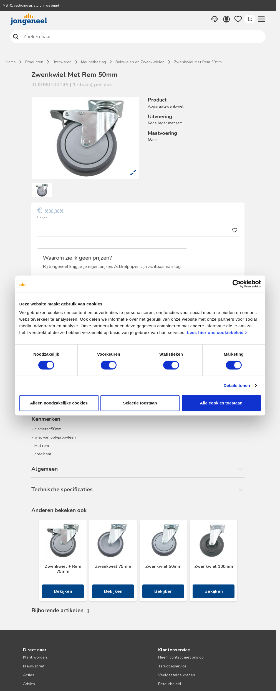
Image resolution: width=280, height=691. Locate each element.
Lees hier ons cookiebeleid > (217, 332)
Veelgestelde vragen (176, 675)
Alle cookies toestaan (221, 403)
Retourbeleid (169, 684)
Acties (28, 675)
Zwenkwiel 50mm (163, 566)
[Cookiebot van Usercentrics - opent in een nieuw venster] (236, 284)
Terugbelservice (172, 666)
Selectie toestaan (140, 403)
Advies (29, 684)
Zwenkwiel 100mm (213, 566)
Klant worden (35, 657)
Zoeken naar (15, 36)
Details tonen (237, 385)
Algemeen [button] (44, 469)
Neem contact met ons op (181, 657)
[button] (261, 19)
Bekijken (63, 591)
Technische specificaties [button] (62, 489)
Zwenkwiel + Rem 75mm (63, 569)
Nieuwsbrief (33, 666)
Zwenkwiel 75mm (113, 566)
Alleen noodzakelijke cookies (59, 403)
